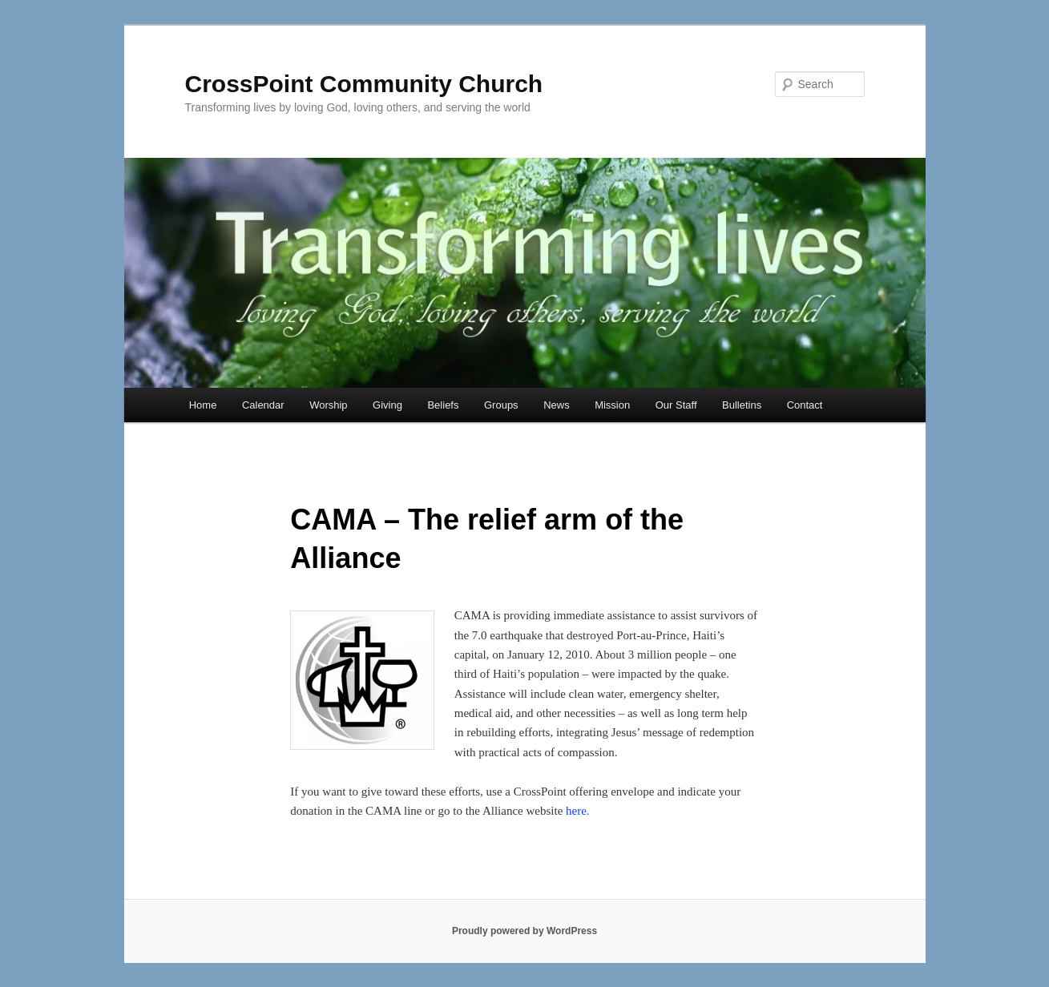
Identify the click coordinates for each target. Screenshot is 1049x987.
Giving (387, 405)
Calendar (263, 405)
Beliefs (442, 405)
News (556, 405)
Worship (328, 405)
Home (203, 405)
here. (578, 810)
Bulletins (741, 405)
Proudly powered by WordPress (524, 931)
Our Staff (676, 405)
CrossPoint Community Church (364, 83)
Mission (612, 405)
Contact (805, 405)
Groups (501, 405)
